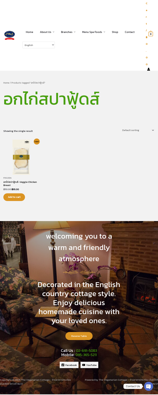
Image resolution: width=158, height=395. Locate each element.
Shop (109, 32)
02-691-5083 (86, 351)
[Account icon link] (148, 69)
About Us (43, 32)
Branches (63, 32)
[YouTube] (89, 366)
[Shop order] (137, 130)
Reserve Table (79, 337)
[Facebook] (69, 366)
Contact (122, 32)
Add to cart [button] (15, 197)
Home (29, 32)
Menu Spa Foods (87, 32)
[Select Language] (38, 45)
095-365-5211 (86, 355)
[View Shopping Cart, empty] (149, 34)
